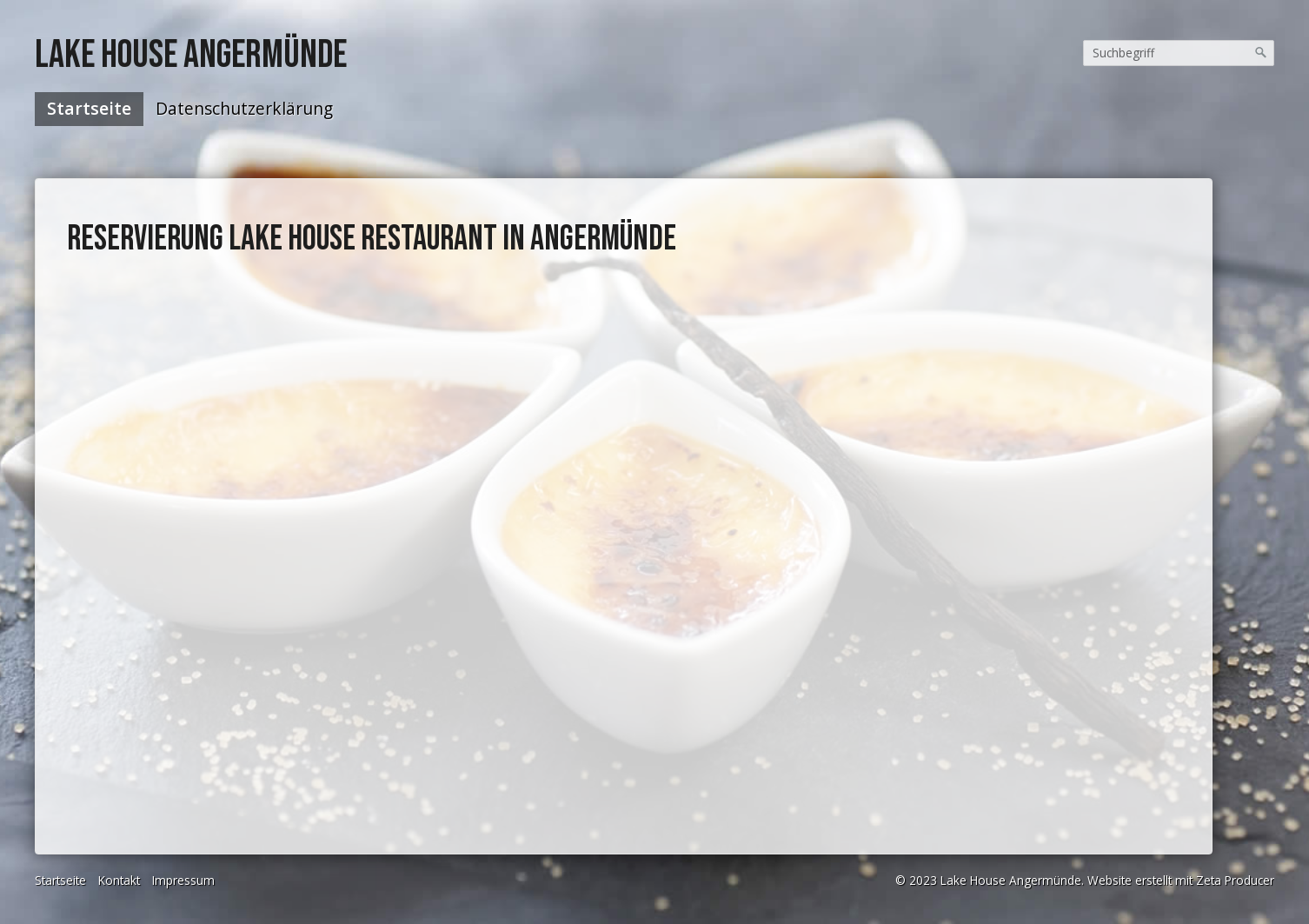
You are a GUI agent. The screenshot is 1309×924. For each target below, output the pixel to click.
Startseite (89, 108)
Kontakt (119, 880)
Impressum (183, 880)
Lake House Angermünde (191, 55)
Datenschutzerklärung (244, 108)
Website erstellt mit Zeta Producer (1180, 880)
